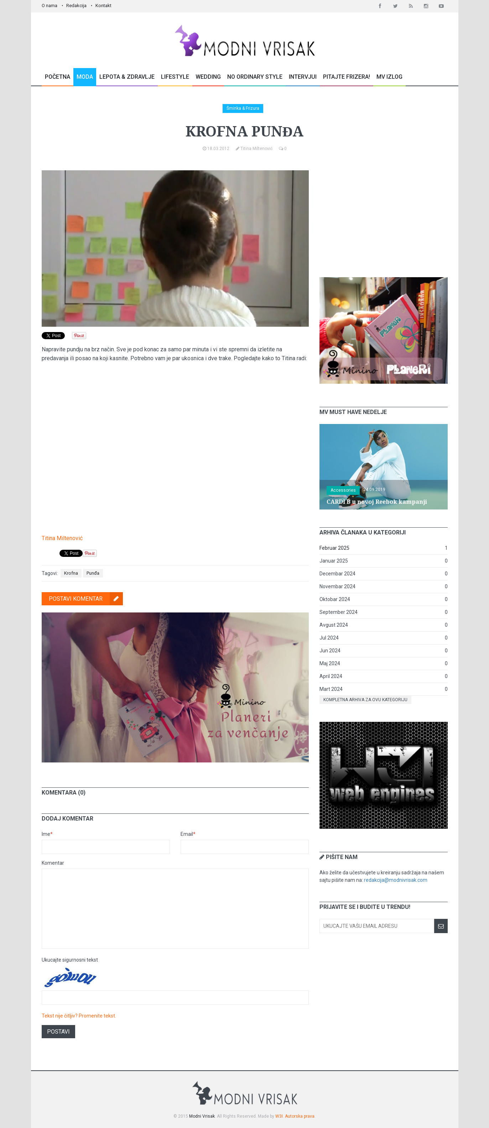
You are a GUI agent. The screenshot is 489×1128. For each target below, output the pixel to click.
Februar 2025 (334, 548)
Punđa (93, 573)
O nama (49, 5)
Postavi (58, 1031)
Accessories (343, 490)
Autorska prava (299, 1116)
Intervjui (303, 76)
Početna (57, 76)
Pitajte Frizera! (346, 76)
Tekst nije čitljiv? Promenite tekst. (79, 1016)
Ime (47, 834)
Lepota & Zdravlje (127, 76)
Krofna (71, 573)
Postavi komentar (86, 598)
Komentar (53, 863)
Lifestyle (175, 76)
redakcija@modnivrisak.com (395, 880)
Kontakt (103, 5)
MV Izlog (389, 76)
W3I (279, 1116)
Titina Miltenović (62, 538)
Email (188, 834)
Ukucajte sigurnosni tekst (70, 960)
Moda (85, 76)
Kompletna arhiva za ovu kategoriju (365, 699)
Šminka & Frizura (243, 108)
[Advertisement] (383, 214)
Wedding (208, 76)
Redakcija (76, 5)
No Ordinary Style (254, 76)
